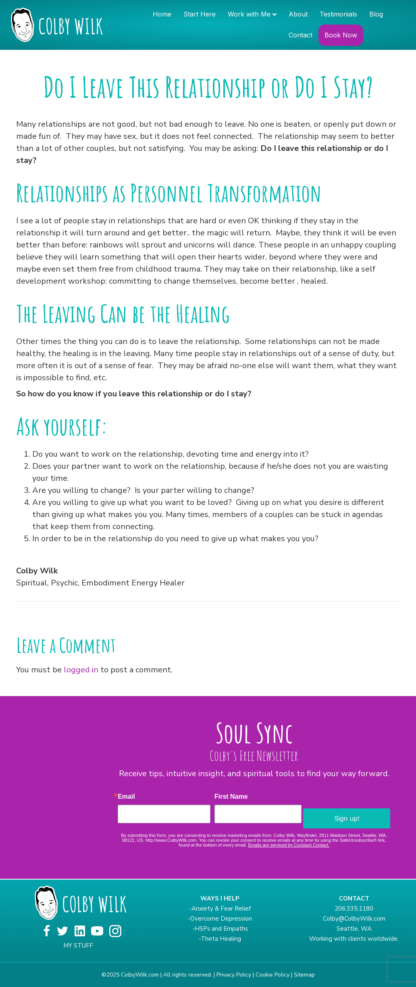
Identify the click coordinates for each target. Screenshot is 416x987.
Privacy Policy (233, 975)
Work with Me (249, 14)
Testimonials (338, 14)
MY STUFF (78, 946)
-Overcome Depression (220, 919)
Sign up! (346, 818)
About (298, 14)
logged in (81, 669)
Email (126, 796)
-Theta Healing (220, 939)
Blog (376, 14)
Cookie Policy (272, 975)
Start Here (199, 14)
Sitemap (304, 975)
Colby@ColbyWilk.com (354, 919)
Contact (300, 35)
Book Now (340, 35)
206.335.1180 (354, 909)
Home (162, 14)
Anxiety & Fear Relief (221, 909)
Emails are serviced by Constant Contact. (288, 845)
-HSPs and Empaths (220, 929)
